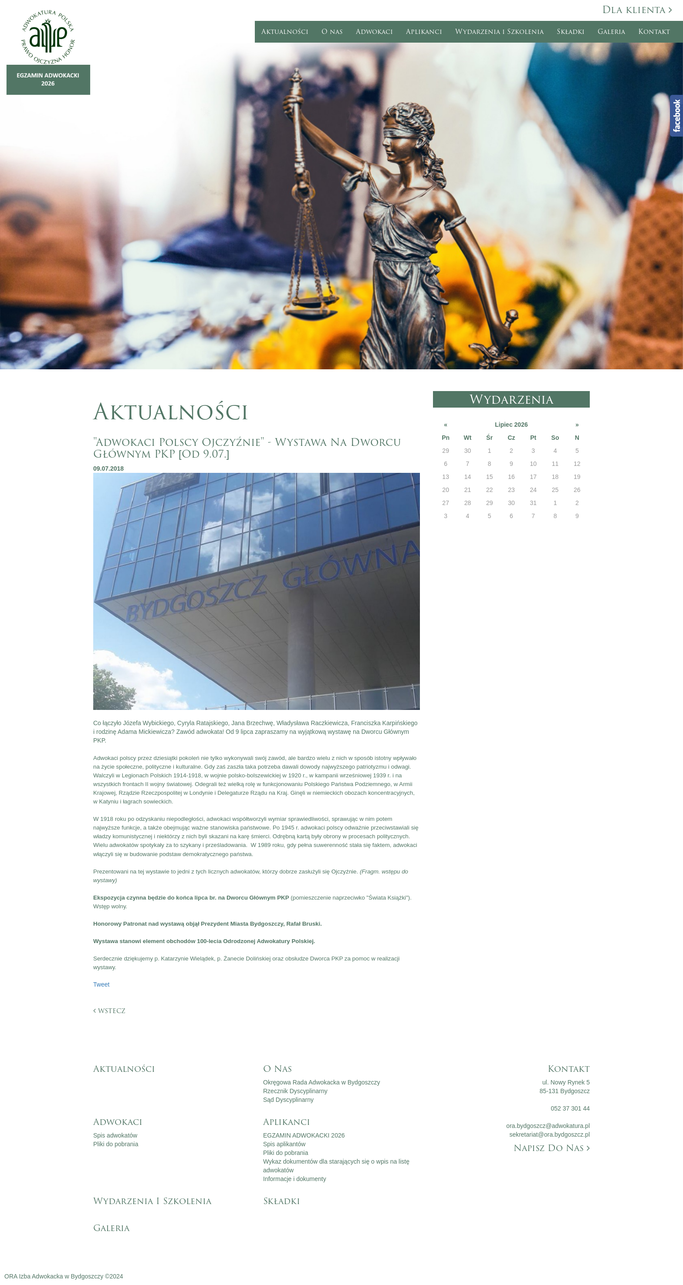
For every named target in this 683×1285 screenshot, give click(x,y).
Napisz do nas (552, 1148)
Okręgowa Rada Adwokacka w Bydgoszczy (321, 1082)
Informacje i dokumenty (294, 1178)
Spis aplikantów (284, 1144)
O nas (332, 32)
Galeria (611, 32)
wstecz (109, 1010)
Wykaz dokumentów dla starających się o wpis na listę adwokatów (336, 1166)
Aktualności (284, 32)
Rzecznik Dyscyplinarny (295, 1091)
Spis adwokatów (115, 1135)
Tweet (101, 984)
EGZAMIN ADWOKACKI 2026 (304, 1135)
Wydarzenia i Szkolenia (499, 32)
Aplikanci (424, 32)
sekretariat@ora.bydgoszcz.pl (549, 1134)
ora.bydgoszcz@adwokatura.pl (548, 1125)
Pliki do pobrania (116, 1144)
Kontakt (654, 32)
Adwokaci (374, 32)
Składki (571, 32)
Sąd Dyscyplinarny (288, 1099)
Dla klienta (637, 9)
